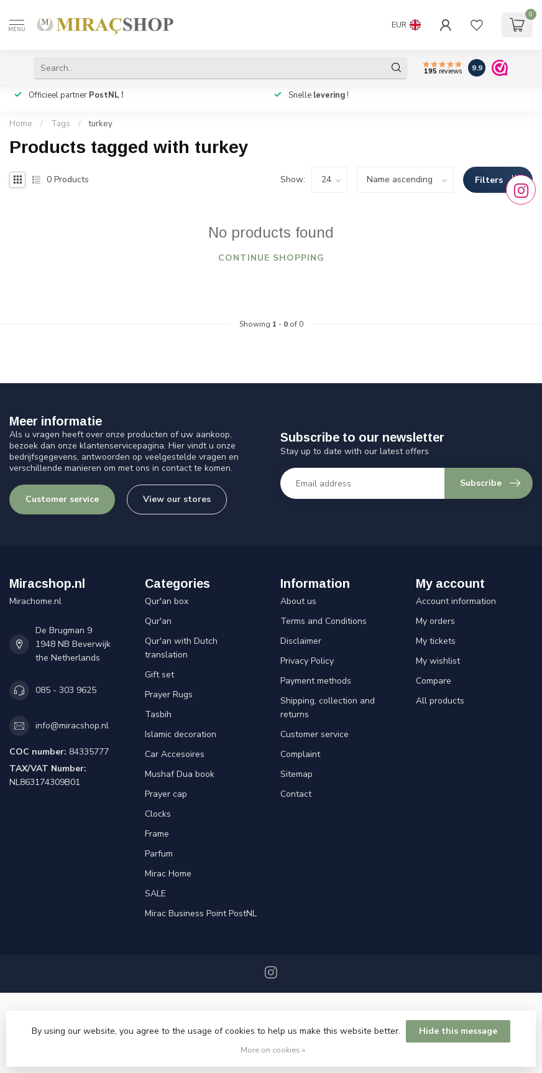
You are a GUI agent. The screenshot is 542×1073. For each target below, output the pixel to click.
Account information (456, 601)
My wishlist (438, 661)
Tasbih (158, 714)
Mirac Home (168, 874)
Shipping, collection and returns (327, 707)
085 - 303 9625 (65, 690)
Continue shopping (271, 258)
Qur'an (158, 621)
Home (20, 123)
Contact (295, 794)
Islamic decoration (180, 734)
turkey (101, 123)
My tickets (436, 641)
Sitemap (296, 774)
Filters (497, 180)
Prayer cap (166, 794)
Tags (60, 123)
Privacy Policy (307, 661)
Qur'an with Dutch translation (181, 648)
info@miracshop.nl (72, 726)
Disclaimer (300, 641)
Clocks (158, 814)
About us (298, 601)
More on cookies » (273, 1049)
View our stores (177, 499)
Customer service (62, 499)
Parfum (159, 854)
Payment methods (315, 681)
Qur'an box (166, 601)
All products (440, 701)
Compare (433, 681)
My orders (435, 621)
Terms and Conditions (323, 621)
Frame (157, 834)
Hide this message (458, 1031)
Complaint (300, 754)
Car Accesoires (174, 754)
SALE (155, 893)
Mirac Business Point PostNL (201, 913)
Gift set (159, 674)
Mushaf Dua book (179, 774)
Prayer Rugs (169, 694)
